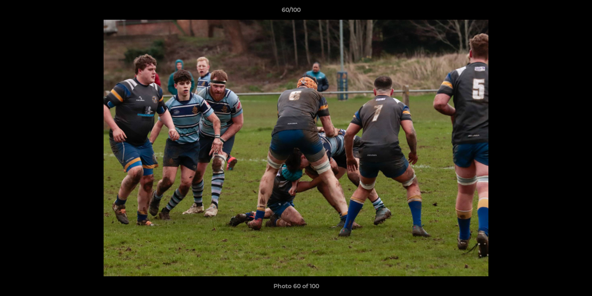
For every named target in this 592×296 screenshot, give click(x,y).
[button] (557, 12)
